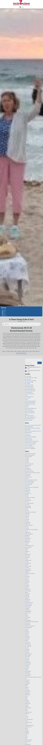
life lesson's (27, 674)
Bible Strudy (27, 707)
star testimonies (28, 719)
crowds (26, 567)
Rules (26, 684)
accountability (27, 627)
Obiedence (27, 522)
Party (26, 688)
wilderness (27, 589)
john (26, 720)
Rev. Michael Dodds (28, 387)
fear (26, 478)
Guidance (26, 593)
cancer (26, 633)
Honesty (26, 701)
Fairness (26, 580)
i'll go (26, 579)
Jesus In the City (28, 445)
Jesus (26, 574)
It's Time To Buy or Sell (29, 444)
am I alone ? (27, 646)
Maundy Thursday (28, 534)
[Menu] (21, 7)
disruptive (27, 643)
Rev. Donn (27, 376)
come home (27, 590)
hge (25, 709)
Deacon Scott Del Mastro (30, 408)
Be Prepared (27, 620)
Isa (25, 723)
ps (25, 742)
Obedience (27, 474)
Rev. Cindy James (28, 392)
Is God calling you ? (28, 545)
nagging (26, 571)
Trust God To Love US (29, 497)
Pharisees (27, 523)
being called (27, 506)
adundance (27, 599)
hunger (26, 542)
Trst (26, 710)
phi (25, 697)
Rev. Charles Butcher (29, 418)
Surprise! (26, 650)
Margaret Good (28, 420)
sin (25, 550)
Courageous (27, 435)
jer (25, 614)
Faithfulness (27, 477)
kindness (26, 488)
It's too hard (27, 645)
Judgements (27, 570)
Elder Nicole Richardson (29, 389)
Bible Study (27, 465)
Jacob (26, 706)
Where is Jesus (27, 604)
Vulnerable (27, 694)
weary (26, 704)
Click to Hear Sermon (21, 353)
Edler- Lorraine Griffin (29, 412)
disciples (26, 539)
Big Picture (27, 691)
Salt (26, 737)
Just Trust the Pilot (28, 481)
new (26, 728)
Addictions (27, 703)
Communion (27, 538)
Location (4, 315)
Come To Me (27, 500)
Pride (26, 630)
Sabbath (26, 693)
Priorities (26, 666)
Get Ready (27, 617)
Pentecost (27, 607)
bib (25, 685)
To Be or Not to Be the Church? (31, 441)
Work (26, 640)
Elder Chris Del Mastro (29, 390)
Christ (26, 496)
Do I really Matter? (28, 503)
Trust (26, 462)
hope (26, 466)
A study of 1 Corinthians (29, 448)
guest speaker (27, 653)
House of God (27, 722)
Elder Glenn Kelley (28, 385)
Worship (26, 536)
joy (25, 553)
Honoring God (27, 605)
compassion (27, 563)
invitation (27, 623)
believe (26, 713)
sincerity (26, 636)
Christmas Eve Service (29, 573)
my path (26, 498)
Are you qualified (28, 482)
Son (25, 583)
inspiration (27, 675)
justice (26, 510)
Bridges (26, 732)
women (26, 577)
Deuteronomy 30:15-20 (21, 328)
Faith (26, 461)
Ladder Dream (27, 712)
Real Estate (27, 655)
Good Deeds (27, 493)
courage (26, 608)
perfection (27, 744)
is (25, 735)
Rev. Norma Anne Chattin (29, 380)
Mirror (26, 628)
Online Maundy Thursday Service (31, 621)
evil (25, 509)
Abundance (27, 541)
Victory (26, 491)
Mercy (26, 687)
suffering (26, 475)
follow (26, 639)
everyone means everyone (30, 512)
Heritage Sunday (28, 439)
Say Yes (26, 588)
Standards (27, 682)
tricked (26, 731)
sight (26, 592)
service (26, 528)
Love (26, 459)
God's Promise (27, 547)
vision (26, 517)
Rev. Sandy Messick (28, 396)
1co (25, 718)
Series (4, 311)
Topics (4, 314)
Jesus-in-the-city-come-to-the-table (32, 425)
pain (26, 564)
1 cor (26, 716)
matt (26, 406)
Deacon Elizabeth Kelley (29, 401)
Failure (26, 598)
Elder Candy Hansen (28, 415)
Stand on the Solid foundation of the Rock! (33, 677)
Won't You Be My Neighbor (30, 436)
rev (25, 395)
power (26, 520)
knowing (26, 661)
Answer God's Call (28, 471)
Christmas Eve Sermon (29, 626)
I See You (27, 433)
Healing (26, 585)
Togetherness (27, 726)
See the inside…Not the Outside (31, 487)
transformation (28, 739)
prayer (26, 548)
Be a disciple (27, 469)
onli (25, 399)
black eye (27, 642)
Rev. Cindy (27, 383)
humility (26, 596)
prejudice (26, 535)
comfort (26, 555)
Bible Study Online (28, 455)
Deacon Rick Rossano (29, 411)
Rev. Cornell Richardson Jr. (30, 417)
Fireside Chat (27, 456)
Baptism (26, 631)
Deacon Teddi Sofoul (29, 393)
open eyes (27, 612)
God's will (27, 656)
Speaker (4, 310)
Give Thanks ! (27, 438)
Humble (26, 601)
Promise (26, 659)
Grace (26, 458)
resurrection (27, 569)
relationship (27, 507)
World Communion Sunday (30, 442)
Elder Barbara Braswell (29, 404)
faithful (26, 551)
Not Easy (26, 468)
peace (26, 485)
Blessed (26, 504)
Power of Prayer (28, 525)
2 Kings (26, 681)
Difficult (26, 680)
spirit (26, 526)
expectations (27, 560)
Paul (26, 729)
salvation (27, 557)
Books (4, 312)
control (26, 519)
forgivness (27, 490)
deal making (27, 671)
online (26, 405)
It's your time (27, 484)
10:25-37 (27, 398)
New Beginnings (28, 426)
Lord (26, 544)
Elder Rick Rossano (28, 386)
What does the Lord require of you (31, 472)
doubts (26, 516)
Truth (26, 561)
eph (25, 699)
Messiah (26, 649)
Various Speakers (28, 409)
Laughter (26, 672)
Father (26, 652)
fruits (26, 647)
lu (25, 738)
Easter (26, 501)
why (26, 558)
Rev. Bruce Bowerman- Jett (30, 377)
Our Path (26, 690)
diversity (26, 513)
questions (27, 624)
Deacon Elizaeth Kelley (29, 402)
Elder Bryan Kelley (28, 382)
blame (26, 586)
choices (26, 515)
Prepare (26, 582)
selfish (26, 665)
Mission (26, 595)
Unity (26, 669)
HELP (26, 734)
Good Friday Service (28, 725)
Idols (26, 615)
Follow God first (28, 463)
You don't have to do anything (30, 529)
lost (26, 531)
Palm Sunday (27, 566)
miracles (26, 576)
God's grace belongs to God (30, 479)
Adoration (27, 609)
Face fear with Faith (29, 447)
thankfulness (27, 611)
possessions (27, 662)
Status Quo (27, 664)
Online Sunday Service (29, 453)
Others (26, 658)
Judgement (27, 532)
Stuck (26, 668)
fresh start (27, 741)
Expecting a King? (28, 602)
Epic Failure (27, 554)
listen (26, 494)
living (26, 634)
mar (26, 696)
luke (26, 414)
